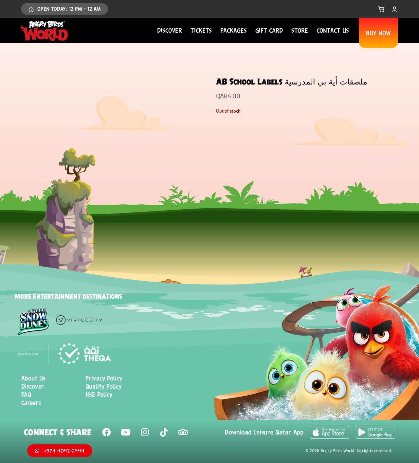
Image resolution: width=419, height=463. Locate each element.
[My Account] (394, 9)
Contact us (333, 30)
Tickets (201, 30)
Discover (169, 30)
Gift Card (269, 30)
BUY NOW (378, 33)
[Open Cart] (381, 9)
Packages (233, 30)
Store (299, 30)
